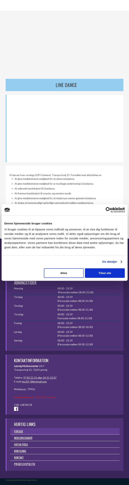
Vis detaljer (109, 261)
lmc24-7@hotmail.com (34, 381)
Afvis (63, 273)
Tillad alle (104, 273)
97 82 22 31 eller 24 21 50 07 (40, 377)
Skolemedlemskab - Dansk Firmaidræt (35, 397)
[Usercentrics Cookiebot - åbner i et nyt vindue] (108, 210)
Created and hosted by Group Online (21, 480)
